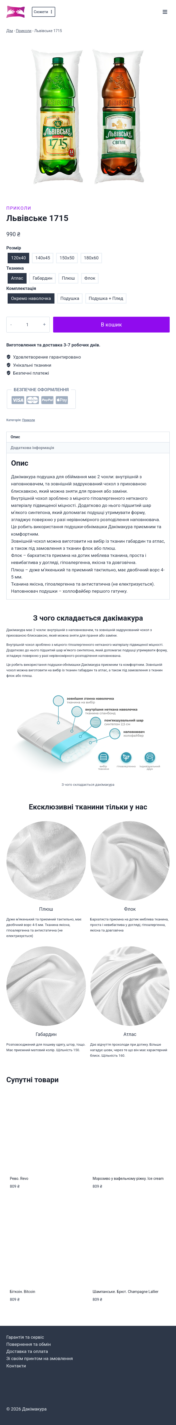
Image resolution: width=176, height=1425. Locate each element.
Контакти (16, 1365)
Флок (89, 278)
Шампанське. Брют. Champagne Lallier (125, 1292)
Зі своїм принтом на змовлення (39, 1358)
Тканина (15, 268)
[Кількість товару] (26, 324)
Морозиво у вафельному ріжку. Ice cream (128, 1178)
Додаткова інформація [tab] (32, 447)
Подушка (70, 298)
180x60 (91, 257)
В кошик (110, 324)
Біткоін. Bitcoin (22, 1292)
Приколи (23, 31)
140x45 (42, 257)
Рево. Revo (19, 1178)
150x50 (66, 257)
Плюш (68, 278)
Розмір (13, 247)
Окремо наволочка (31, 298)
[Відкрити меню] (165, 12)
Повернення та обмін (28, 1344)
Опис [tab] (15, 437)
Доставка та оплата (27, 1351)
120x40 (18, 257)
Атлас (17, 278)
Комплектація (21, 288)
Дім (9, 31)
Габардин (42, 278)
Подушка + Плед (106, 298)
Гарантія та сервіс (25, 1337)
